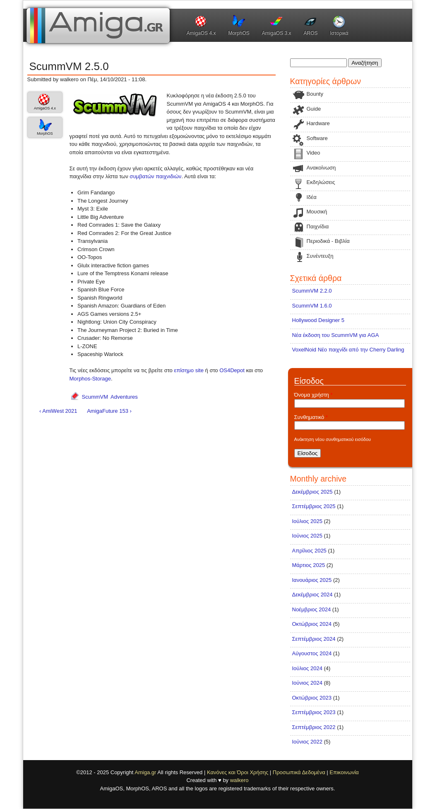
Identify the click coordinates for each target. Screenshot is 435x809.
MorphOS (238, 33)
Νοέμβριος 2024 (311, 609)
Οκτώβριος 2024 (312, 624)
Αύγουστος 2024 (312, 653)
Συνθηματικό (311, 417)
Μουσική (317, 211)
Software (317, 138)
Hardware (318, 123)
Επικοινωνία (344, 772)
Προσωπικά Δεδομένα (299, 772)
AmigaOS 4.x (201, 33)
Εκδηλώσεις (321, 182)
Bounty (315, 94)
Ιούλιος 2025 (307, 521)
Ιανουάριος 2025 (312, 580)
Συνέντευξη (320, 256)
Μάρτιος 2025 (308, 565)
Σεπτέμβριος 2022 (314, 727)
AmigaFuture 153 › (109, 411)
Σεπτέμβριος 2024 (314, 639)
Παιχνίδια (318, 226)
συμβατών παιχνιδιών (155, 176)
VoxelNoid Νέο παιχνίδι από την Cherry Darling (348, 349)
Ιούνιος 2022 (307, 742)
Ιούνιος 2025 (307, 536)
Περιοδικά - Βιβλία (328, 241)
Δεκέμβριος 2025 (312, 492)
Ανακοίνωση (321, 168)
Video (313, 153)
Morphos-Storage (90, 378)
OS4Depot (232, 370)
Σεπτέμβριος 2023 (314, 712)
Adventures (124, 397)
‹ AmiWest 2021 (58, 411)
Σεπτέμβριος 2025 (314, 506)
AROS (310, 33)
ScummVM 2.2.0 (312, 291)
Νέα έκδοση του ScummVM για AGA (335, 335)
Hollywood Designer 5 (318, 320)
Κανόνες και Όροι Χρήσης (237, 772)
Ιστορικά (339, 33)
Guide (314, 109)
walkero (239, 780)
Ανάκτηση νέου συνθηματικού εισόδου (332, 439)
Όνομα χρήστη (313, 395)
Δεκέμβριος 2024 (312, 594)
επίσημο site (188, 370)
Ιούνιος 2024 (307, 683)
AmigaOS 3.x (276, 33)
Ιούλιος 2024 (307, 668)
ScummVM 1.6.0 (312, 306)
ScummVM (95, 397)
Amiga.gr (145, 772)
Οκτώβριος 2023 (312, 698)
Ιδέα (312, 197)
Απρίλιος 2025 (309, 550)
